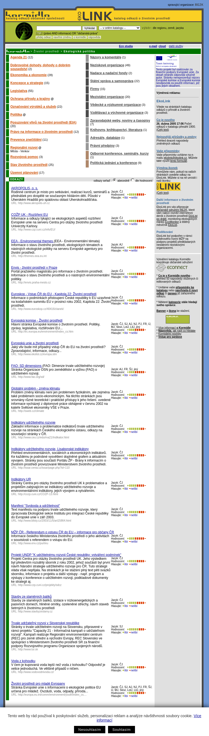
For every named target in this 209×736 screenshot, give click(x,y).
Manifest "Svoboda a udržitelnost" (35, 506)
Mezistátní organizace (107, 97)
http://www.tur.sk (28, 649)
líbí (125, 197)
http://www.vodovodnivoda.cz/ (36, 672)
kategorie (174, 302)
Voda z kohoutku (23, 661)
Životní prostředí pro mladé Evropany (38, 684)
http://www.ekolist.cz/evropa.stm (37, 354)
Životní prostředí (46, 51)
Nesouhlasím (89, 730)
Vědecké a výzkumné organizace (115, 105)
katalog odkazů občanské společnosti (34, 18)
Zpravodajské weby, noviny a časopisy (120, 120)
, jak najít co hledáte (177, 330)
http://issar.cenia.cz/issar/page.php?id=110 (44, 467)
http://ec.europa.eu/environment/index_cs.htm (45, 331)
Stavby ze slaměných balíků (31, 597)
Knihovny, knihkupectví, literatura (116, 130)
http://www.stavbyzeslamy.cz (35, 611)
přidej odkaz (44, 37)
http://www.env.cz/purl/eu (33, 543)
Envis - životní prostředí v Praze (34, 268)
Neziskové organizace (107, 65)
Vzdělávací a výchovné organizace (116, 113)
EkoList (172, 224)
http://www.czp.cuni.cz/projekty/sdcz (40, 585)
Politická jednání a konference (113, 163)
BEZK (199, 4)
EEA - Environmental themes (32, 241)
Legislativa (18, 91)
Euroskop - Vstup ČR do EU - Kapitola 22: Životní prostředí (53, 294)
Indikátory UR (21, 479)
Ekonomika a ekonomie (28, 75)
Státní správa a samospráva (111, 81)
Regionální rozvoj (24, 147)
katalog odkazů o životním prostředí (142, 18)
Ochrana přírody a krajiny (30, 99)
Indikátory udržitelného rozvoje (33, 422)
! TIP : (39, 33)
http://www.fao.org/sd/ (31, 376)
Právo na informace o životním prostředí (41, 132)
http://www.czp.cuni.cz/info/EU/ (37, 229)
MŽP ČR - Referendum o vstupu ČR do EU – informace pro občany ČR (62, 532)
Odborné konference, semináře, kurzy (119, 153)
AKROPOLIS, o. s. (24, 188)
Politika (16, 114)
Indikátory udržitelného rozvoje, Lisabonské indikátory (50, 449)
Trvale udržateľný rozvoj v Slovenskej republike (45, 623)
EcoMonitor (172, 221)
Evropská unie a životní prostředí (35, 343)
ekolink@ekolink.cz (175, 157)
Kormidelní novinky (169, 333)
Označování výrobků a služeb (33, 107)
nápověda (94, 37)
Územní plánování (24, 173)
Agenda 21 (18, 57)
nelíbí (133, 197)
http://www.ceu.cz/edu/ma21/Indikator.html (43, 437)
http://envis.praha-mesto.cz (34, 282)
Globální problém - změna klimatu (35, 388)
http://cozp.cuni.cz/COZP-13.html (38, 494)
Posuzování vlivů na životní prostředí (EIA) (43, 122)
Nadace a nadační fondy (108, 73)
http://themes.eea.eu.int (32, 256)
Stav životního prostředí (29, 165)
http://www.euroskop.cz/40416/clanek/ (41, 308)
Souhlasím (121, 730)
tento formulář (178, 160)
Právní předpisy (102, 146)
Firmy (94, 89)
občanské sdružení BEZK (171, 209)
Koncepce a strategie (26, 83)
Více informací (174, 327)
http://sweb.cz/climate (31, 410)
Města (14, 151)
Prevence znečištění (26, 140)
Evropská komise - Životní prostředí (37, 320)
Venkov (24, 151)
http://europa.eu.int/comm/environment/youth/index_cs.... (52, 694)
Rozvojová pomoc (24, 157)
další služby (176, 46)
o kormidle (80, 37)
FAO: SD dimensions (26, 366)
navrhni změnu (62, 37)
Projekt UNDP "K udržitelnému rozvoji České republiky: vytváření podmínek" (66, 555)
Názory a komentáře (105, 57)
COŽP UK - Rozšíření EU (29, 215)
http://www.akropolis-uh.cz (34, 203)
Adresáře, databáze (105, 138)
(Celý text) (162, 129)
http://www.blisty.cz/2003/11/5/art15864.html (44, 520)
